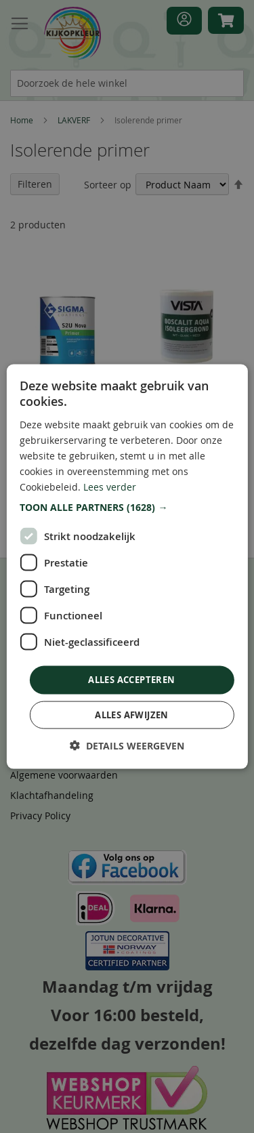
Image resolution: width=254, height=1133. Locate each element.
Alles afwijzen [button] (132, 714)
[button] (127, 507)
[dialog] (127, 566)
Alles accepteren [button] (131, 680)
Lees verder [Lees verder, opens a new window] (109, 486)
